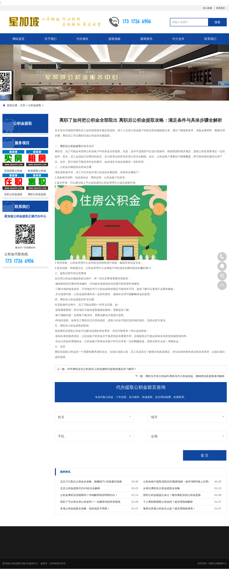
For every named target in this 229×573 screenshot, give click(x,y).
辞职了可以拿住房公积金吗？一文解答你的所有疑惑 (90, 501)
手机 (61, 436)
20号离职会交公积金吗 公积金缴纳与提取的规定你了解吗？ (101, 368)
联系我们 (220, 8)
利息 (136, 341)
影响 (134, 294)
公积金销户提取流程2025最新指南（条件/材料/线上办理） (177, 481)
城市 (154, 417)
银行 (143, 267)
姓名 (61, 417)
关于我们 (50, 38)
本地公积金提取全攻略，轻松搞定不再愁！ (85, 508)
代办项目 (82, 38)
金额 (154, 436)
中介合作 (178, 38)
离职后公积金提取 (70, 146)
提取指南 (114, 38)
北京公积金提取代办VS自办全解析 (80, 488)
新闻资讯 (146, 38)
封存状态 (185, 156)
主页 (22, 105)
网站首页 (18, 38)
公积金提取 (34, 105)
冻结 (63, 315)
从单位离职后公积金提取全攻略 (161, 488)
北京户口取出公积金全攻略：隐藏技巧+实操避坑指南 (91, 481)
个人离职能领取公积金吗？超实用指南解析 (168, 501)
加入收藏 (207, 8)
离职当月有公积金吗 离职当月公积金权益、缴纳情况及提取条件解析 (185, 376)
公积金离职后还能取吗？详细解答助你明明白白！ (89, 495)
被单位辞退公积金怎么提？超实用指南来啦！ (169, 508)
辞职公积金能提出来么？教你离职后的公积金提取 (172, 495)
